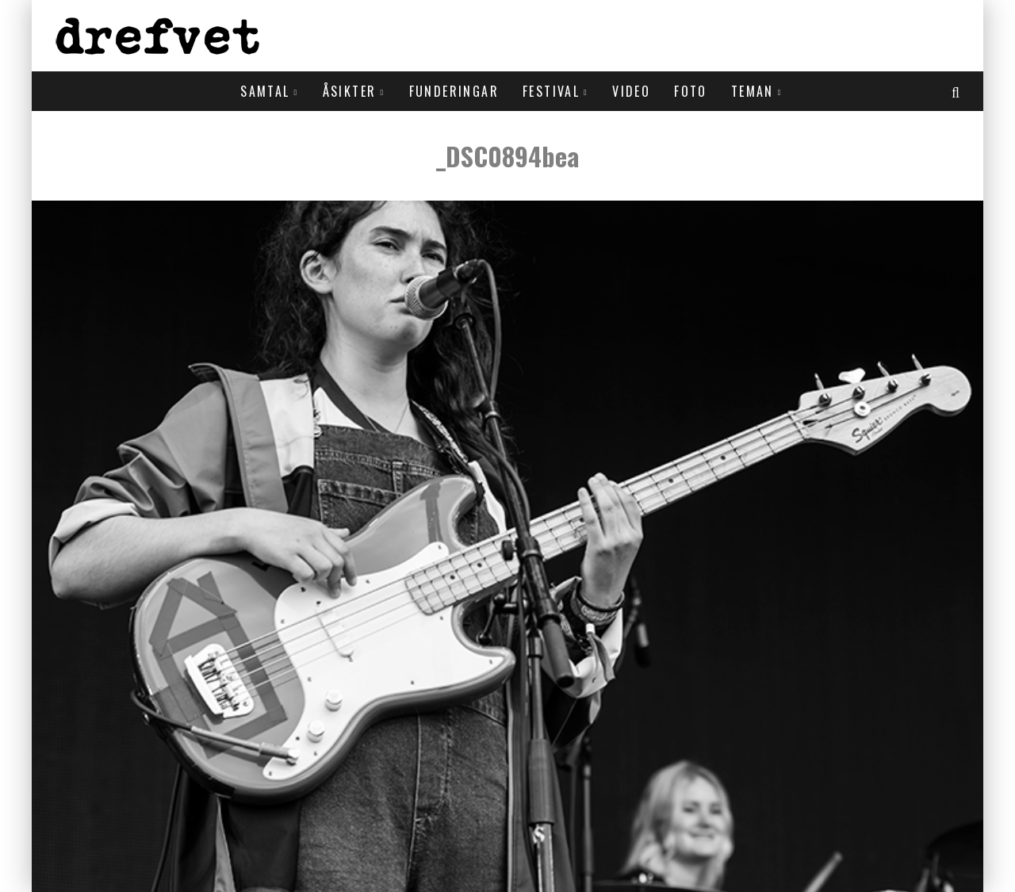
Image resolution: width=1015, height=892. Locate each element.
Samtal (264, 91)
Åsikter (350, 91)
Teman (752, 91)
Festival (551, 91)
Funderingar (454, 91)
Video (631, 91)
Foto (690, 91)
